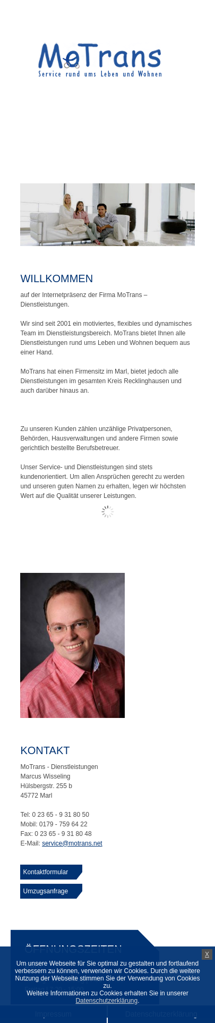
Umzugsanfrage (45, 891)
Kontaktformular (45, 872)
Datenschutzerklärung (106, 1000)
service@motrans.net (72, 843)
